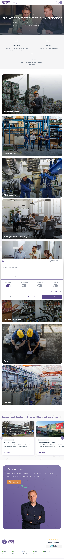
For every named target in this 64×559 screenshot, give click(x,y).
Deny (11, 296)
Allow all (52, 296)
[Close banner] (61, 261)
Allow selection (31, 296)
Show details (55, 291)
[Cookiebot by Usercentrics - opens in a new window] (51, 261)
